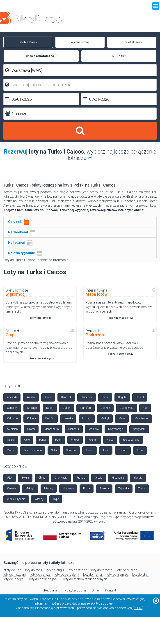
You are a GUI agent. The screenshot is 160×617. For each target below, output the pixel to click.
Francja (81, 477)
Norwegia (68, 488)
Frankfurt (85, 407)
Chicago (32, 407)
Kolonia (31, 418)
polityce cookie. (102, 603)
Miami (31, 429)
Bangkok (66, 397)
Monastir (73, 429)
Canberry (12, 407)
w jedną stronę (77, 42)
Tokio (106, 450)
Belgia (25, 477)
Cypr (56, 499)
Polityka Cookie (75, 590)
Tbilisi (89, 450)
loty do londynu (14, 579)
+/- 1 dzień (119, 56)
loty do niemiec (117, 574)
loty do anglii (55, 570)
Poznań (93, 439)
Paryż (42, 439)
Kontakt (110, 590)
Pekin (58, 439)
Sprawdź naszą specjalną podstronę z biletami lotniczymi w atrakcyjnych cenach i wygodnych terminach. (39, 307)
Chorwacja (61, 477)
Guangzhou (126, 407)
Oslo (27, 439)
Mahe (122, 418)
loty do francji (93, 574)
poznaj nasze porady (120, 354)
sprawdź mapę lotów (120, 317)
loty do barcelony (67, 574)
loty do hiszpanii (14, 574)
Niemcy (48, 488)
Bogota (122, 397)
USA (9, 477)
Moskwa (94, 429)
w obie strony (26, 42)
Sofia (54, 450)
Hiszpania (118, 477)
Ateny (48, 397)
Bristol (140, 397)
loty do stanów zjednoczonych (85, 579)
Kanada (11, 488)
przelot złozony (129, 42)
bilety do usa (12, 570)
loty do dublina (127, 570)
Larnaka (68, 418)
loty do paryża (40, 574)
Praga (110, 439)
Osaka (11, 439)
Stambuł (71, 450)
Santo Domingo (32, 450)
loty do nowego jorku (44, 579)
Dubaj (49, 407)
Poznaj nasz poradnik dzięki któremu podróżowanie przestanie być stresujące (114, 345)
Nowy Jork (139, 429)
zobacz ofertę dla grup (40, 358)
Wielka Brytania (16, 499)
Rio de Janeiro (131, 439)
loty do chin (140, 574)
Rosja (86, 488)
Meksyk (30, 488)
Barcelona (86, 397)
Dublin (67, 407)
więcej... (100, 521)
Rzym (10, 450)
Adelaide (12, 397)
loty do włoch (77, 570)
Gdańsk (105, 407)
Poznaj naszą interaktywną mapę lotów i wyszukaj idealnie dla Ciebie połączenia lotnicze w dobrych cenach (119, 307)
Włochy (39, 499)
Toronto (122, 450)
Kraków (49, 418)
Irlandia (137, 477)
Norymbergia (115, 429)
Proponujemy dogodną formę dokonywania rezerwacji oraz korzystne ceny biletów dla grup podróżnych (39, 347)
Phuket (75, 439)
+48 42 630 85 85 (143, 19)
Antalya (30, 397)
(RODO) (138, 608)
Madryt (105, 418)
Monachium (51, 429)
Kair (145, 407)
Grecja (98, 477)
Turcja (142, 488)
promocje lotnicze (40, 317)
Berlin (105, 397)
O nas (95, 590)
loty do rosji (33, 570)
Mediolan (12, 429)
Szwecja (104, 488)
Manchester (142, 418)
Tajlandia (123, 488)
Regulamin (51, 590)
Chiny (41, 477)
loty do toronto (101, 570)
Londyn (86, 418)
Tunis (140, 450)
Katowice (12, 418)
